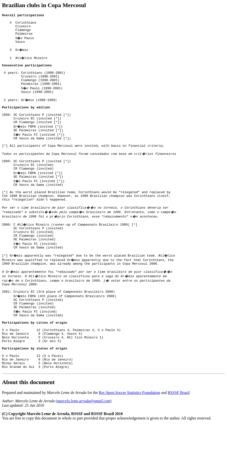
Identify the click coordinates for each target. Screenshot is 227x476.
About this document (28, 434)
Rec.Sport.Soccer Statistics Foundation (129, 444)
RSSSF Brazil (178, 444)
